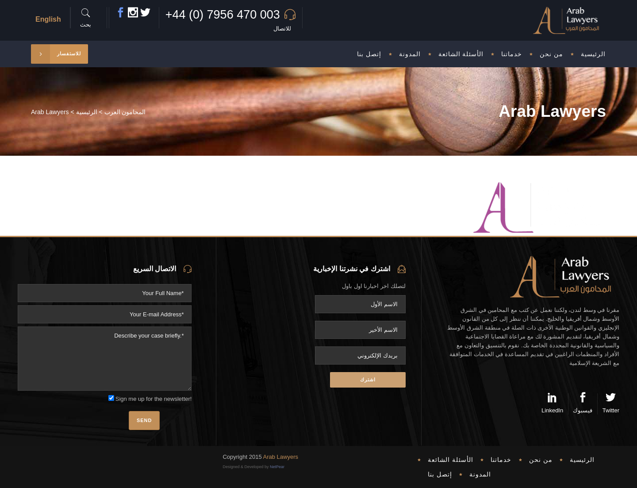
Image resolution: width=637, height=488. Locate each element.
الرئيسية (86, 112)
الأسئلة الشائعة (450, 459)
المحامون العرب (125, 112)
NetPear (277, 467)
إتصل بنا (440, 474)
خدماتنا (501, 459)
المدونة (480, 474)
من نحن (541, 459)
